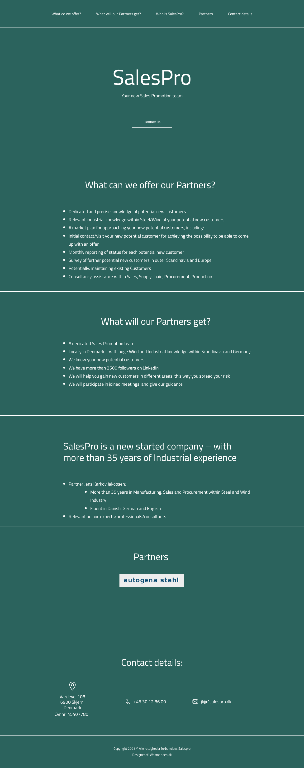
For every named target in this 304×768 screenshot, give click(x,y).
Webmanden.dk (161, 755)
